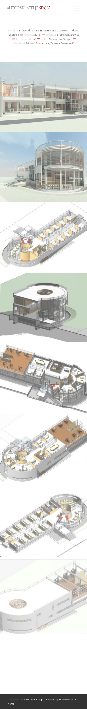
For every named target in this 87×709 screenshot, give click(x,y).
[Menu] (74, 8)
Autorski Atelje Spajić (32, 699)
